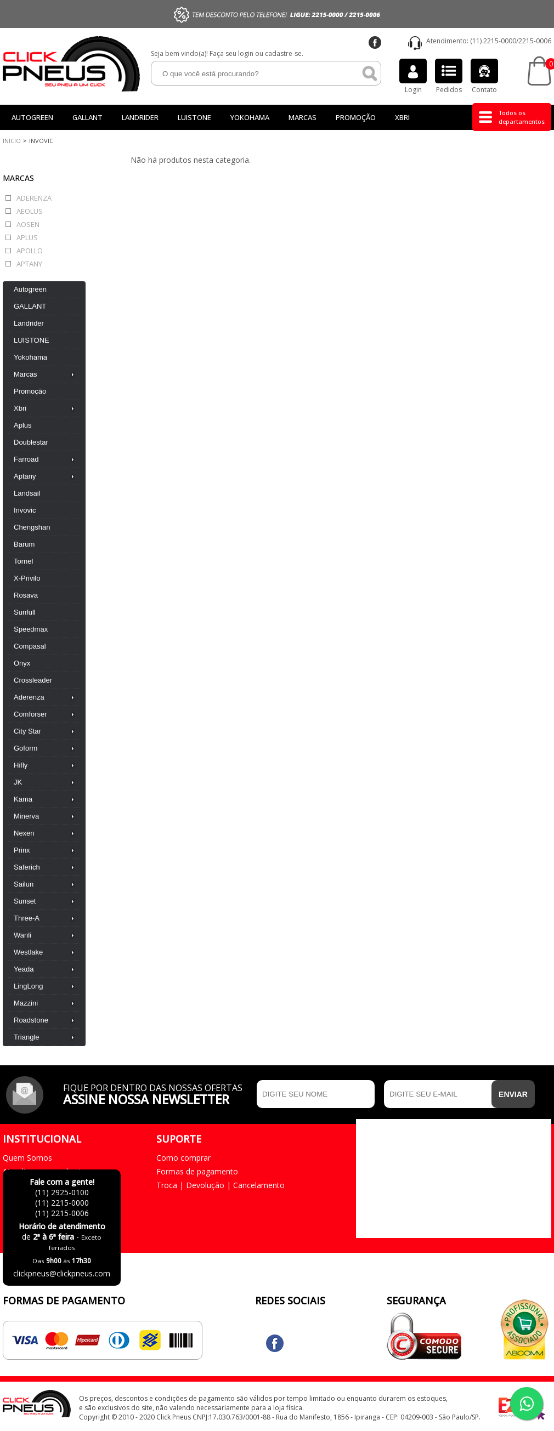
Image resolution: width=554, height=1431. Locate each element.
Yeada (23, 969)
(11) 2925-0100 (62, 1192)
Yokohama (249, 117)
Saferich (27, 867)
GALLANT (87, 117)
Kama (23, 799)
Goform (25, 748)
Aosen (27, 224)
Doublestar (31, 442)
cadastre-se (283, 53)
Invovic (25, 510)
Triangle (26, 1037)
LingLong (28, 986)
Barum (24, 544)
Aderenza (34, 198)
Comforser (30, 714)
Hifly (20, 765)
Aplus (27, 237)
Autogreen (32, 117)
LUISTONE (194, 117)
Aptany (29, 264)
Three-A (26, 918)
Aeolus (29, 211)
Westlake (28, 952)
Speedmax (31, 629)
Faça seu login (231, 53)
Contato (484, 76)
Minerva (26, 816)
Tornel (23, 561)
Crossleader (33, 680)
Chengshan (32, 527)
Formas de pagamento (197, 1171)
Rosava (26, 595)
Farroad (26, 459)
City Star (27, 731)
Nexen (24, 833)
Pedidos (448, 76)
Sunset (25, 901)
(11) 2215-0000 (493, 41)
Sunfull (25, 612)
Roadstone (31, 1020)
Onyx (22, 663)
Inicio (12, 141)
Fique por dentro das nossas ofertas (157, 1093)
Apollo (29, 250)
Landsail (27, 493)
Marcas (302, 117)
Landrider (140, 117)
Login (413, 76)
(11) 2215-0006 (62, 1213)
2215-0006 (534, 41)
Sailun (23, 884)
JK (18, 782)
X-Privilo (27, 578)
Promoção (356, 117)
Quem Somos (27, 1157)
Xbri (402, 117)
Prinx (22, 850)
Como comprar (183, 1157)
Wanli (22, 935)
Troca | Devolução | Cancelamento (220, 1185)
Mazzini (26, 1003)
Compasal (30, 646)
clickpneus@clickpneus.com (61, 1273)
